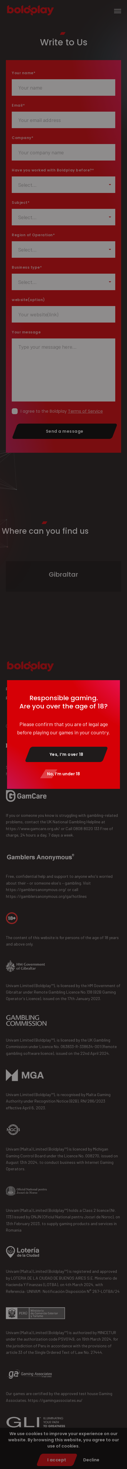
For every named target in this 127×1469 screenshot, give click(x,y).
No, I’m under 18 (63, 774)
